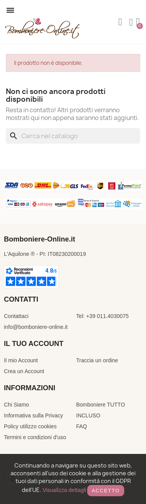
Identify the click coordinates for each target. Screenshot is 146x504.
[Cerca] (73, 136)
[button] (120, 22)
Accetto (105, 491)
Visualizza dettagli (64, 490)
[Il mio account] (131, 22)
